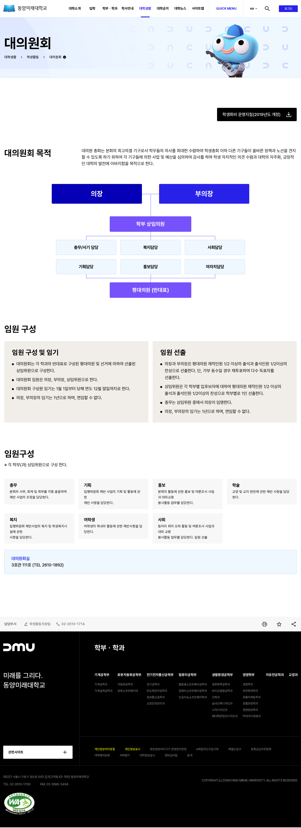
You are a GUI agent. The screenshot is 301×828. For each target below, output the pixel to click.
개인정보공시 (132, 749)
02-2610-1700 (20, 785)
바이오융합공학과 (222, 691)
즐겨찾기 (279, 624)
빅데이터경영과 (252, 716)
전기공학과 (153, 684)
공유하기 (293, 624)
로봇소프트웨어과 (127, 691)
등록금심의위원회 (261, 749)
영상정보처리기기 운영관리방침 (168, 749)
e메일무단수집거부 (207, 749)
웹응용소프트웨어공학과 (193, 684)
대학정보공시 (147, 755)
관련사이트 (16, 752)
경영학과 (248, 684)
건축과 (216, 697)
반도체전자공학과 (157, 691)
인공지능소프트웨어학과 (193, 697)
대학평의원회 (102, 755)
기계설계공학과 (103, 691)
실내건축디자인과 (222, 703)
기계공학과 (100, 684)
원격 (189, 755)
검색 (271, 8)
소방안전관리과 (156, 703)
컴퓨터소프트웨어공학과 (193, 691)
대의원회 (55, 57)
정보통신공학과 (156, 697)
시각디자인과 (219, 710)
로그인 (288, 8)
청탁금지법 (171, 755)
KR (252, 8)
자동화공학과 (125, 684)
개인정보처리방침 (104, 749)
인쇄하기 (264, 624)
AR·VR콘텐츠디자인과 (225, 716)
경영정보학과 (250, 710)
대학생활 (10, 57)
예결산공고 (234, 749)
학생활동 (33, 57)
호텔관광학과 (250, 703)
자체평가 (125, 755)
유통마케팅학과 (252, 697)
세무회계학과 (250, 691)
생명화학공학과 (221, 684)
